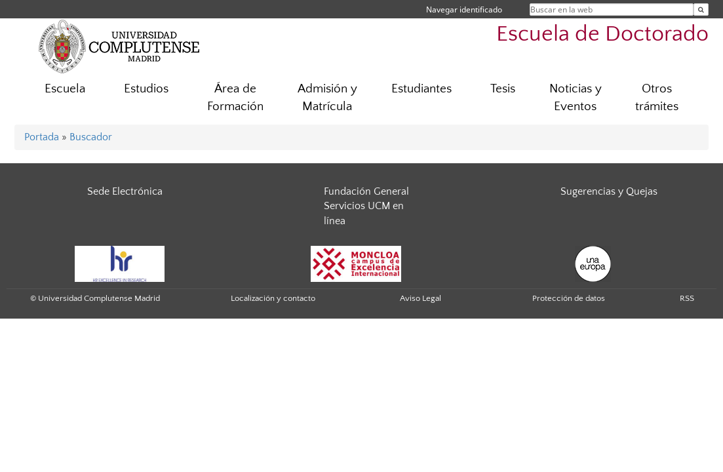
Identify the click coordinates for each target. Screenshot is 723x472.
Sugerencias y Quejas (608, 191)
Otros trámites (656, 97)
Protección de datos (568, 298)
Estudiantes (421, 89)
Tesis (502, 89)
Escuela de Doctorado (602, 34)
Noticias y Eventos (575, 97)
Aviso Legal (420, 298)
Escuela (65, 89)
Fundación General (366, 191)
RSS (687, 298)
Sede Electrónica (125, 191)
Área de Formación (235, 97)
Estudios (146, 89)
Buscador (90, 137)
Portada (41, 137)
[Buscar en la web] (701, 9)
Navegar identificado (464, 9)
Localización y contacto (273, 298)
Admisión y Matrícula (327, 97)
